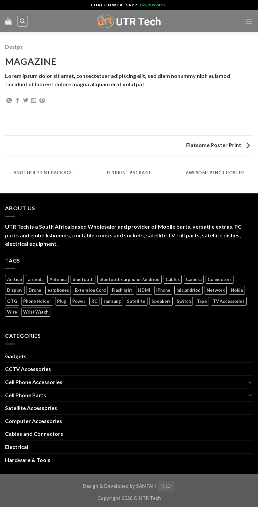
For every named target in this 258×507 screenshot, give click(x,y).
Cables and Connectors (34, 433)
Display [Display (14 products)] (15, 290)
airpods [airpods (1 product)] (35, 279)
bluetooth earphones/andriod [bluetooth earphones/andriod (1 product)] (129, 279)
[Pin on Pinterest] (42, 101)
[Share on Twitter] (25, 101)
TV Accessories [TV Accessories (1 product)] (229, 301)
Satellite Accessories (31, 408)
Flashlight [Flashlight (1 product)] (122, 290)
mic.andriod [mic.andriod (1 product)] (188, 290)
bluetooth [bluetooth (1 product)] (83, 279)
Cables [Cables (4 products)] (173, 279)
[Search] (22, 21)
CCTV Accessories (28, 369)
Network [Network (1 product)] (216, 290)
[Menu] (249, 21)
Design (13, 46)
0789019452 (153, 4)
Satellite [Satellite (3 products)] (136, 301)
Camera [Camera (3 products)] (194, 279)
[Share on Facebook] (17, 101)
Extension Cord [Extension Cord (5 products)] (90, 290)
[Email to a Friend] (33, 101)
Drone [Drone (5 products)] (35, 290)
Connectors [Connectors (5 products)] (219, 279)
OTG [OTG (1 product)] (12, 301)
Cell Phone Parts (25, 395)
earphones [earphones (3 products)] (58, 290)
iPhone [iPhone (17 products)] (163, 290)
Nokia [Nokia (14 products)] (237, 290)
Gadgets (16, 356)
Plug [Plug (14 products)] (61, 301)
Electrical (16, 447)
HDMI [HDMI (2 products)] (144, 290)
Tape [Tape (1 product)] (202, 301)
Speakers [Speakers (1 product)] (161, 301)
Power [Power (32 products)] (78, 301)
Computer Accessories (33, 421)
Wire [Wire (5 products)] (12, 312)
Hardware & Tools (27, 460)
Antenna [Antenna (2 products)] (58, 279)
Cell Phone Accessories (33, 382)
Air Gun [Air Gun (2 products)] (14, 279)
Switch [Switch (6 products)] (184, 301)
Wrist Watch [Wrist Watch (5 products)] (35, 312)
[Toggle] (250, 382)
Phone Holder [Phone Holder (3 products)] (37, 301)
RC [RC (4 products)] (94, 301)
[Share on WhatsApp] (9, 101)
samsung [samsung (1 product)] (112, 301)
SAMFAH (146, 486)
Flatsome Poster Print (218, 145)
